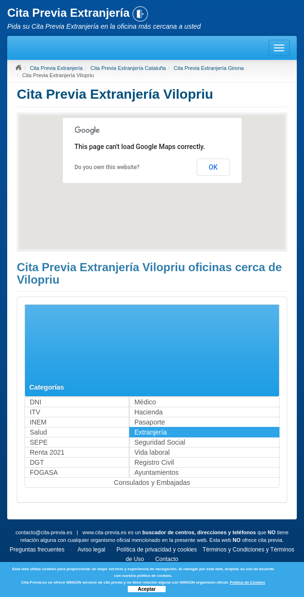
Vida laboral (152, 452)
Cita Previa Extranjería (56, 68)
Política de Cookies (247, 582)
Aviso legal (91, 549)
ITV (35, 412)
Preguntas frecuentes (37, 549)
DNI (35, 402)
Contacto (166, 559)
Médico (145, 402)
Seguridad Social (159, 442)
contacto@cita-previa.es (43, 532)
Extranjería (150, 432)
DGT (37, 462)
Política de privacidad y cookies (157, 549)
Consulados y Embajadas (152, 482)
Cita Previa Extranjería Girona (209, 68)
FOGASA (44, 472)
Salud (38, 432)
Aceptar (147, 589)
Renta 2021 (47, 452)
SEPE (39, 442)
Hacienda (148, 412)
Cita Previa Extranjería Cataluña (128, 68)
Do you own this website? (107, 167)
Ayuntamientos (156, 472)
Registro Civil (154, 462)
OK (213, 167)
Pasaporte (149, 422)
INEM (38, 422)
